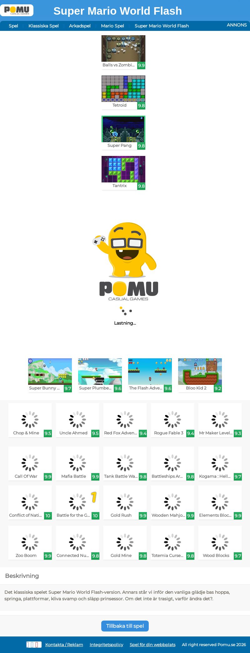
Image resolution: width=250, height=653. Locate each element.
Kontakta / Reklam (64, 644)
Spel (13, 26)
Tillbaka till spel (125, 626)
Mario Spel (112, 26)
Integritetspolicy (106, 644)
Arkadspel (80, 26)
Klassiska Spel (43, 26)
